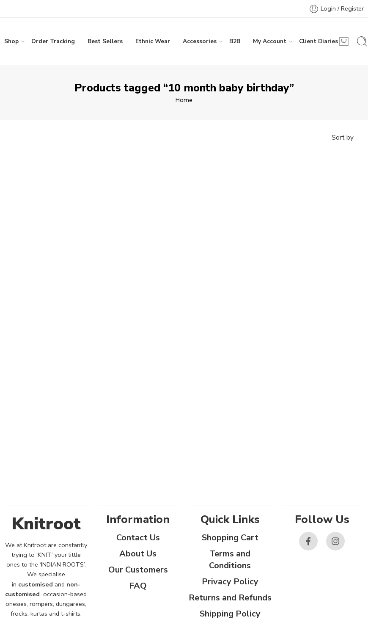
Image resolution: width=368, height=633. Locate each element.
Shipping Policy (230, 613)
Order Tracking (53, 41)
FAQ (138, 586)
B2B (234, 41)
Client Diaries (318, 41)
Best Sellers (105, 41)
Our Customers (138, 569)
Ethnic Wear (152, 41)
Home (184, 100)
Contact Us (138, 537)
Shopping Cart (230, 537)
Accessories (200, 41)
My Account (269, 41)
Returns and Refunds (230, 597)
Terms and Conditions (230, 559)
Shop (11, 41)
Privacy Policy (230, 581)
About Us (138, 553)
